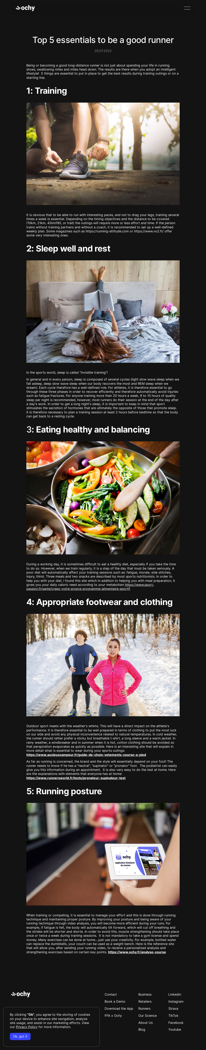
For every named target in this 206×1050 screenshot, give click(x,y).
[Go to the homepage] (20, 994)
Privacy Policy (26, 1027)
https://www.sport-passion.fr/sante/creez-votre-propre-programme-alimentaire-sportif (90, 587)
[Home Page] (25, 8)
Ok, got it (20, 1036)
